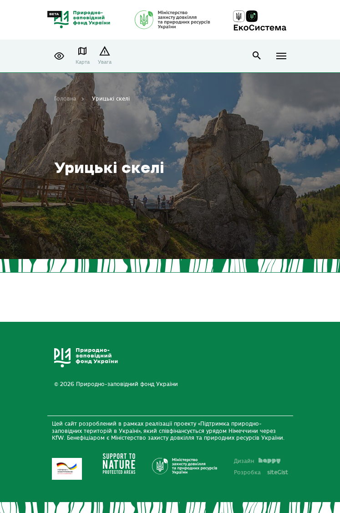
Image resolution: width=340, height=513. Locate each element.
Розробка (261, 472)
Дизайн (257, 461)
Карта (83, 62)
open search (257, 55)
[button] (59, 56)
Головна (65, 99)
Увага (105, 62)
